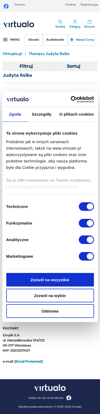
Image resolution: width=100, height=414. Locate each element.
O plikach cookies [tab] (76, 114)
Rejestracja (89, 4)
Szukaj (60, 24)
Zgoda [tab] (15, 114)
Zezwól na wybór (50, 295)
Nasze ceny (82, 39)
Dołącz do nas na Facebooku (50, 397)
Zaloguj (75, 24)
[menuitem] (34, 40)
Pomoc (20, 4)
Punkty (70, 4)
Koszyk (89, 24)
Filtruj (26, 66)
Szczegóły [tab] (41, 114)
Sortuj (73, 66)
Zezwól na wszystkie (50, 280)
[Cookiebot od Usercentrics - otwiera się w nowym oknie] (71, 99)
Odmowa (50, 311)
